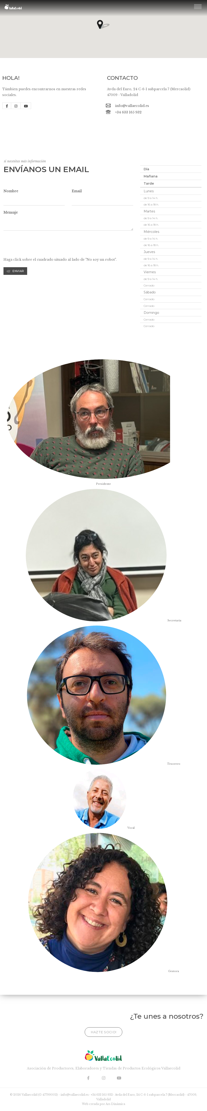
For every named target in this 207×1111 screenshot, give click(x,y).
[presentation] (38, 245)
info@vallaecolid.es (132, 106)
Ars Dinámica (115, 1104)
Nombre (10, 191)
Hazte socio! (103, 1032)
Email (77, 191)
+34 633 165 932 (128, 112)
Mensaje (10, 212)
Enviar (15, 271)
